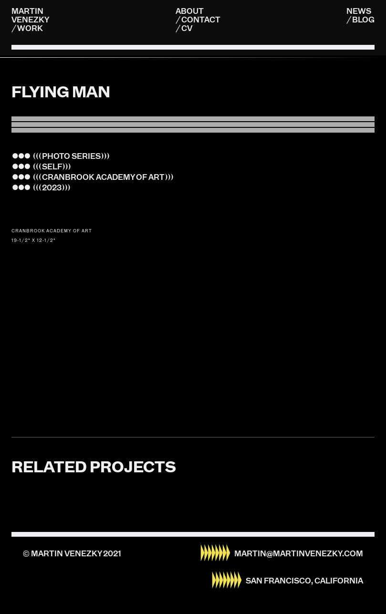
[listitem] (193, 57)
